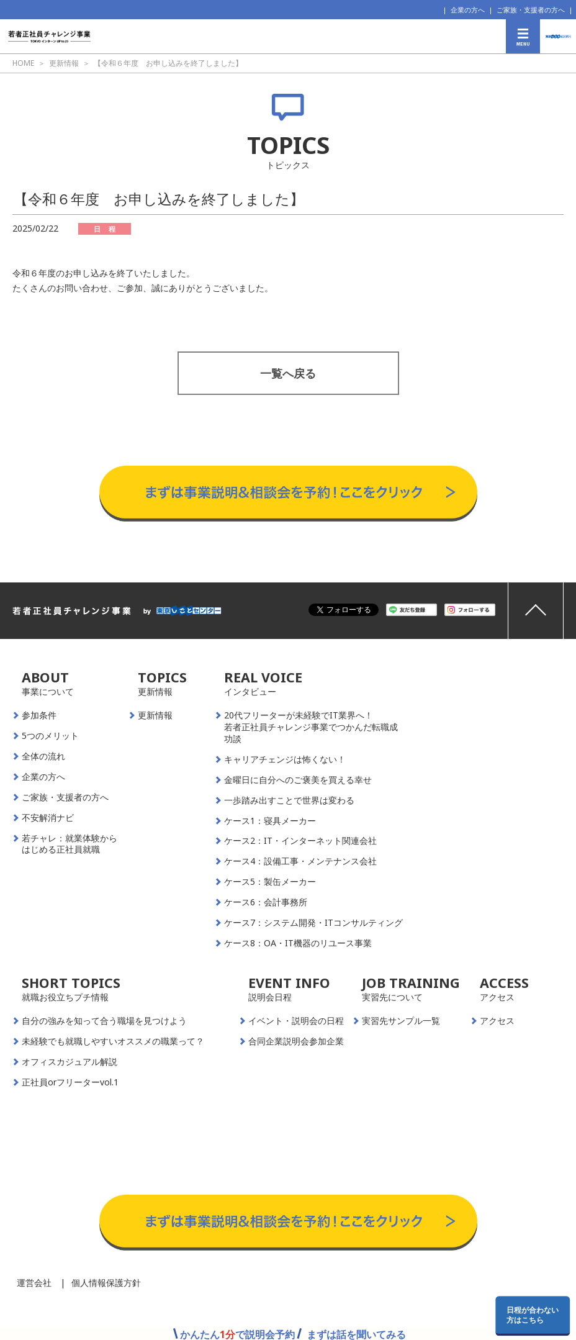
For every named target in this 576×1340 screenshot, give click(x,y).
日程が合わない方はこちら (532, 1314)
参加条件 (39, 715)
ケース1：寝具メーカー (270, 820)
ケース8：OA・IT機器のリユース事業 (298, 943)
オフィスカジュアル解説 (69, 1061)
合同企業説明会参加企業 (296, 1041)
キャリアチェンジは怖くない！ (285, 759)
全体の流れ (43, 756)
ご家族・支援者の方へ (531, 9)
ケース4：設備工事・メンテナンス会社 (300, 861)
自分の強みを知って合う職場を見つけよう (104, 1020)
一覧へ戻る (288, 373)
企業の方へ (468, 9)
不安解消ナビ (48, 817)
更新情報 (155, 715)
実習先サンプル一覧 (401, 1020)
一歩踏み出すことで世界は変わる (289, 800)
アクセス (497, 1020)
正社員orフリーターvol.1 (70, 1082)
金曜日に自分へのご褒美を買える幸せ (298, 779)
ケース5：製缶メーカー (270, 881)
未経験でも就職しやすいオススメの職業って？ (113, 1041)
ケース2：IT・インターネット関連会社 (300, 840)
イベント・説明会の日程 (296, 1020)
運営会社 (34, 1282)
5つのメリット (50, 735)
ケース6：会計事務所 (265, 902)
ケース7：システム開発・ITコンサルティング (313, 922)
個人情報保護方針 (106, 1282)
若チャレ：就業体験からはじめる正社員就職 (69, 844)
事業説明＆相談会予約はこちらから (288, 453)
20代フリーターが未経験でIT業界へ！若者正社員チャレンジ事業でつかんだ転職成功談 (311, 727)
